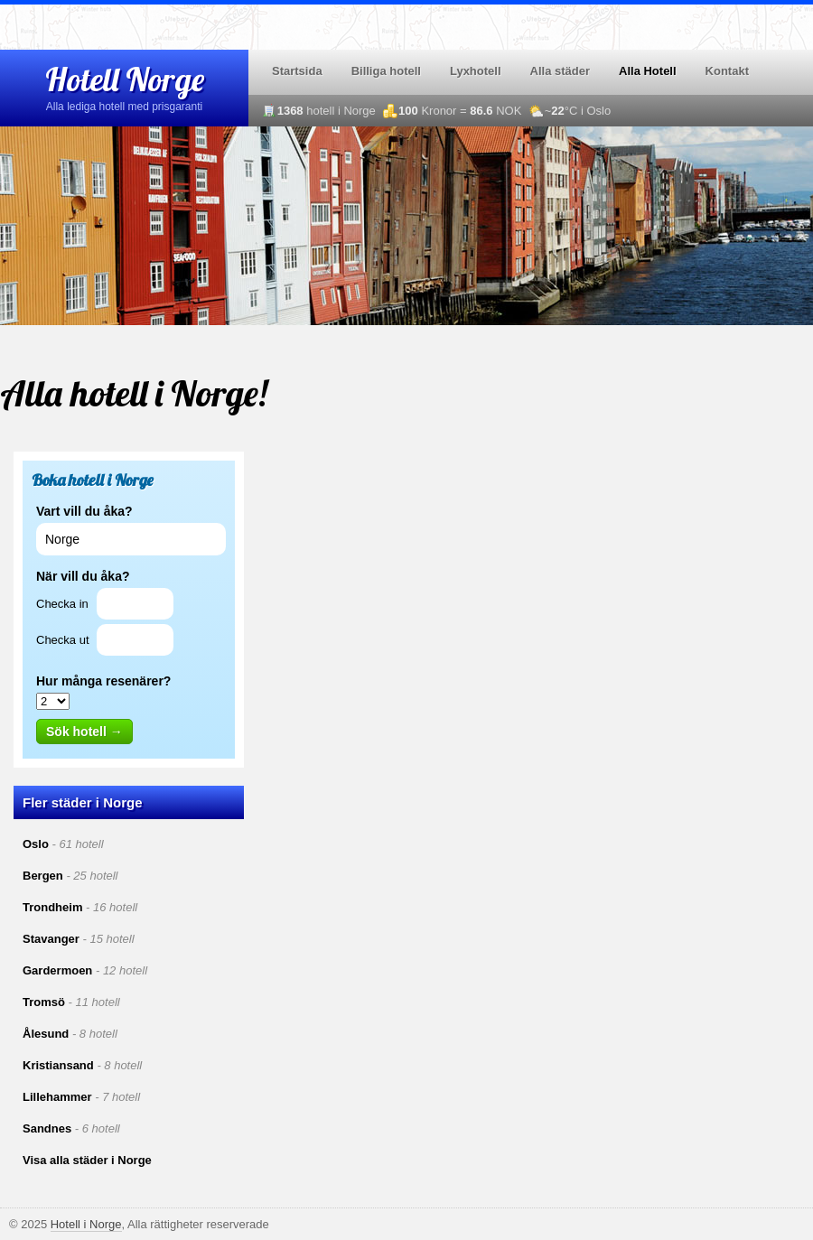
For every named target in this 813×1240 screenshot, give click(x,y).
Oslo (36, 844)
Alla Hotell (648, 71)
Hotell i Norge (86, 1224)
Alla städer (560, 71)
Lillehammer (57, 1097)
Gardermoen (57, 970)
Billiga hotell (386, 71)
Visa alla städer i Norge (87, 1160)
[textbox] (131, 539)
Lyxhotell (475, 71)
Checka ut (62, 640)
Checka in (62, 604)
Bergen (43, 875)
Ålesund (46, 1033)
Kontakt (727, 71)
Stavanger (51, 939)
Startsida (297, 71)
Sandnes (47, 1128)
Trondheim (52, 907)
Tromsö (44, 1002)
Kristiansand (58, 1065)
